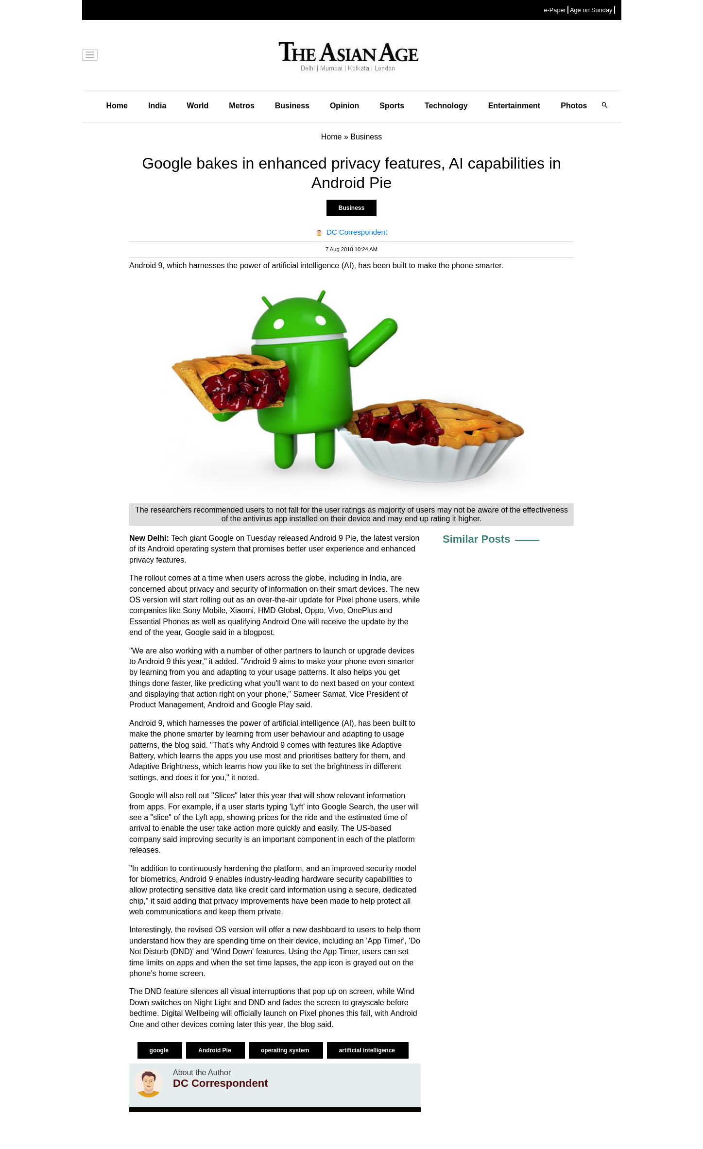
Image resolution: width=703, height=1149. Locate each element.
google (160, 1050)
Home (117, 106)
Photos (574, 106)
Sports (391, 106)
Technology (446, 106)
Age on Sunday (591, 10)
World (197, 106)
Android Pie (215, 1050)
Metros (241, 106)
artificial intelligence (368, 1050)
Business (292, 106)
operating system (286, 1050)
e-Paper (555, 10)
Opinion (344, 106)
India (157, 106)
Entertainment (514, 106)
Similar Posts (476, 539)
